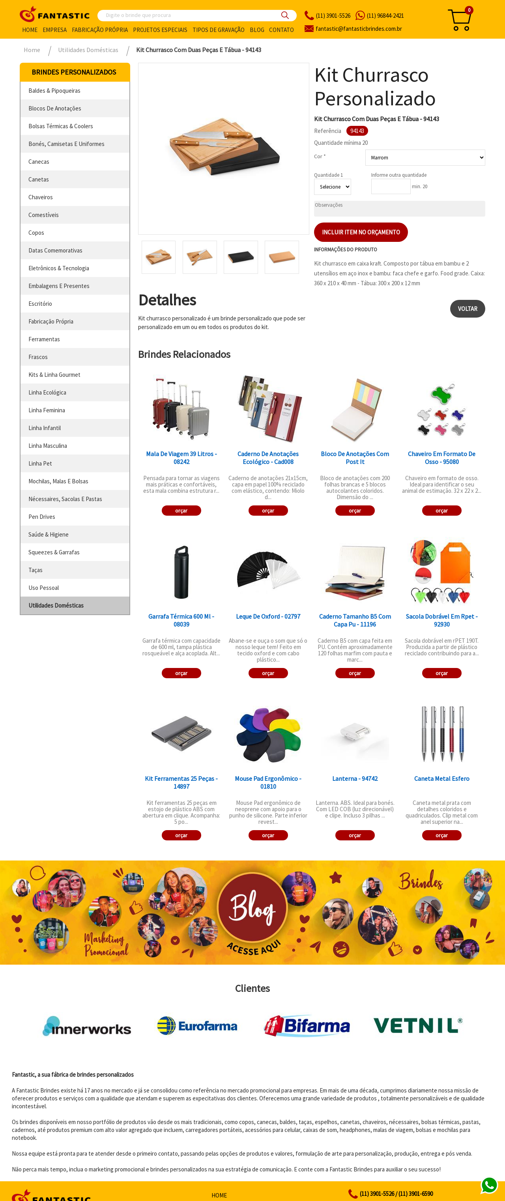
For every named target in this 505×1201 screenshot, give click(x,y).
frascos (38, 357)
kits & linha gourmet (54, 374)
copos (36, 232)
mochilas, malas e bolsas (58, 481)
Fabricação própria (100, 30)
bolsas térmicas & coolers (60, 126)
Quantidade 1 (328, 175)
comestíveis (43, 215)
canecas (38, 161)
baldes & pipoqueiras (54, 90)
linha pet (40, 463)
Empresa (55, 30)
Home (29, 30)
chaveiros (40, 197)
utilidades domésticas (56, 605)
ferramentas (44, 339)
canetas (38, 179)
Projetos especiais (160, 30)
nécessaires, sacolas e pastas (65, 499)
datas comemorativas (55, 250)
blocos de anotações (54, 108)
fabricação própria (50, 321)
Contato (281, 30)
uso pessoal (43, 587)
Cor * (320, 156)
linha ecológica (47, 392)
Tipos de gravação (219, 30)
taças (35, 570)
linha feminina (46, 410)
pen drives (41, 516)
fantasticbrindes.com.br (359, 28)
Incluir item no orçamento (361, 232)
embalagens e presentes (59, 286)
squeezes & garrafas (54, 552)
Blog (257, 30)
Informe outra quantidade (398, 175)
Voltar (467, 308)
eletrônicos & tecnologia (58, 268)
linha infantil (44, 428)
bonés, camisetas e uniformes (66, 144)
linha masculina (47, 445)
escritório (40, 303)
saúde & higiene (48, 534)
